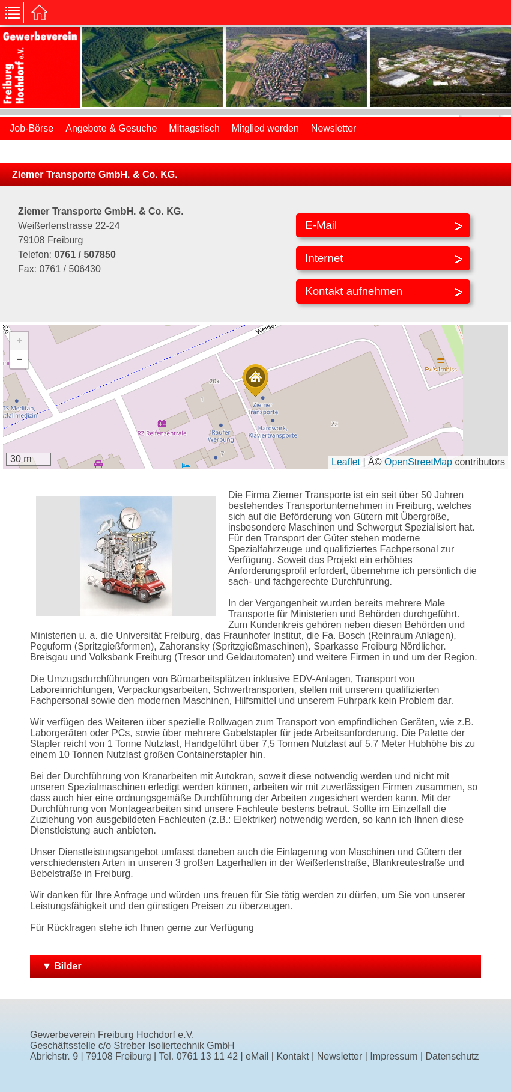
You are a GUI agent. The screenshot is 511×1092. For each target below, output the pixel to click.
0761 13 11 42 (207, 1056)
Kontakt (292, 1056)
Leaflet (345, 462)
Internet (324, 258)
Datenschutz (452, 1056)
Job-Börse (31, 128)
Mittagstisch (194, 128)
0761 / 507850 (84, 254)
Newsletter (334, 128)
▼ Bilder (62, 966)
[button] (255, 380)
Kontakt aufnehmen (353, 291)
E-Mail (321, 225)
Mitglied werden (265, 128)
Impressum (393, 1056)
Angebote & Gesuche (111, 128)
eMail (257, 1056)
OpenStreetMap (418, 462)
